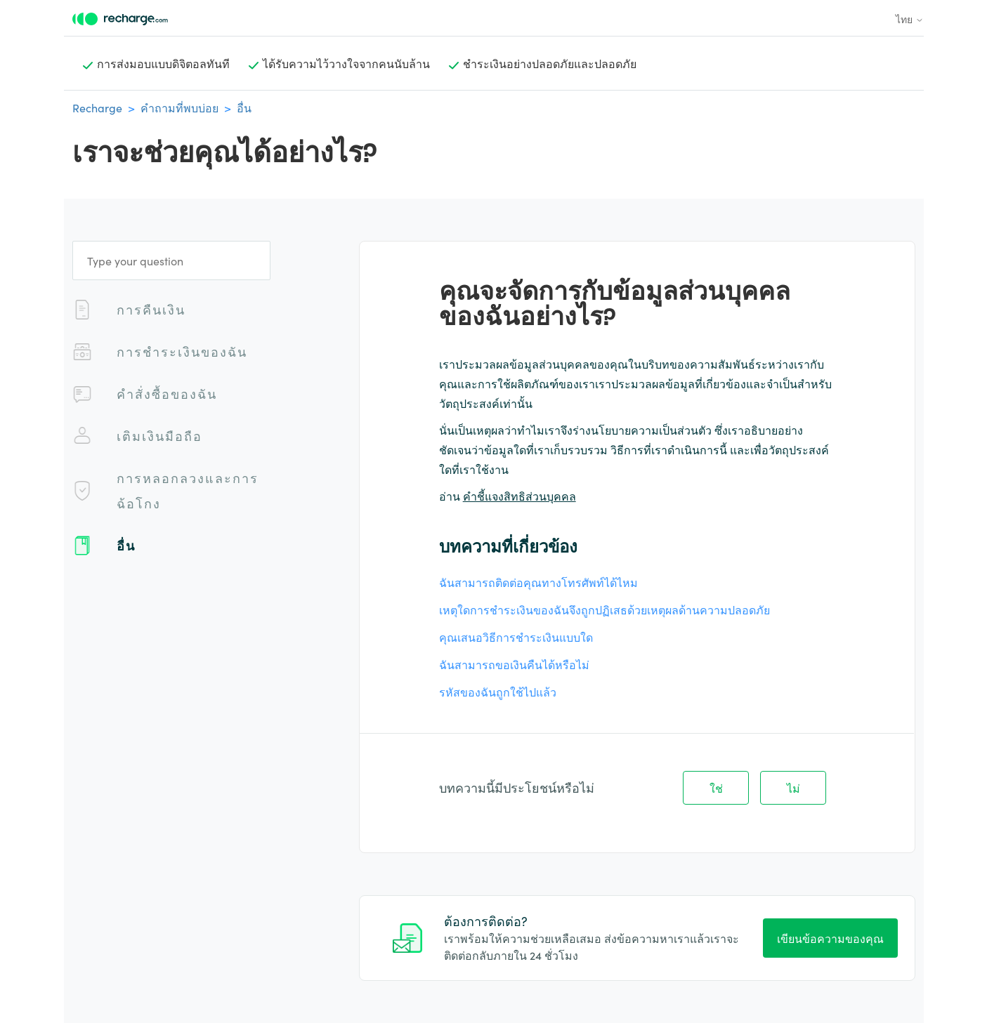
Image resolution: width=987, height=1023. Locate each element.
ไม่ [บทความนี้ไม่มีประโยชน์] (793, 788)
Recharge (97, 107)
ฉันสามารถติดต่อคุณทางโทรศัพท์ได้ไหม (538, 582)
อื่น (244, 107)
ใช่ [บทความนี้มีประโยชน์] (716, 788)
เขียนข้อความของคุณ (830, 938)
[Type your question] (171, 260)
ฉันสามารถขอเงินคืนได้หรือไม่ (514, 664)
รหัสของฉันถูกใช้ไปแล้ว (497, 691)
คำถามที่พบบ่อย (179, 107)
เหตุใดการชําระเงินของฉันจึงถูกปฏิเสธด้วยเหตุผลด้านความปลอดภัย (604, 609)
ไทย (910, 19)
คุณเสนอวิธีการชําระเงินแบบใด (516, 637)
